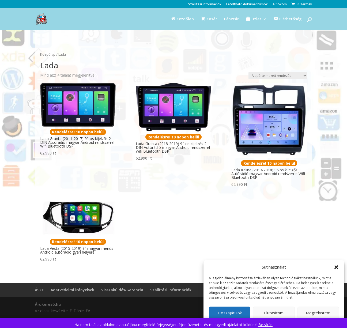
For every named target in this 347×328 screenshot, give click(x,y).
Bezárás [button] (265, 324)
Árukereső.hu (48, 304)
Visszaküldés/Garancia (122, 289)
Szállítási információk (204, 4)
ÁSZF (39, 289)
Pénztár (231, 19)
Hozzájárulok (230, 312)
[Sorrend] (277, 75)
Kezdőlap (47, 54)
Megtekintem (318, 312)
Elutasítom (274, 312)
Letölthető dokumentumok (247, 4)
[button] (336, 267)
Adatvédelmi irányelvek (72, 289)
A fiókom (280, 4)
